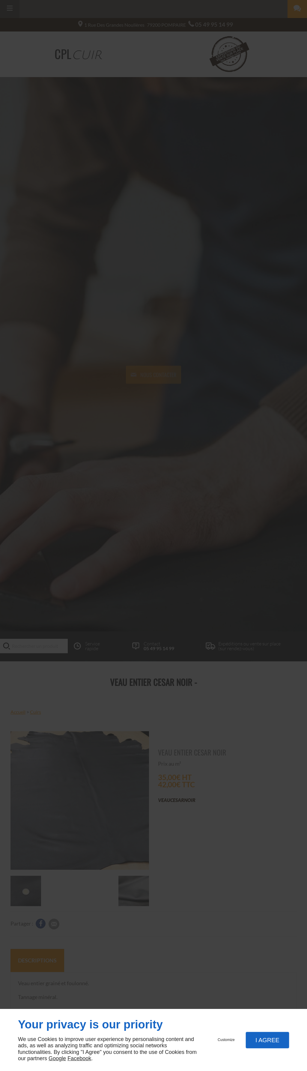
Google (57, 1058)
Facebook (79, 1058)
